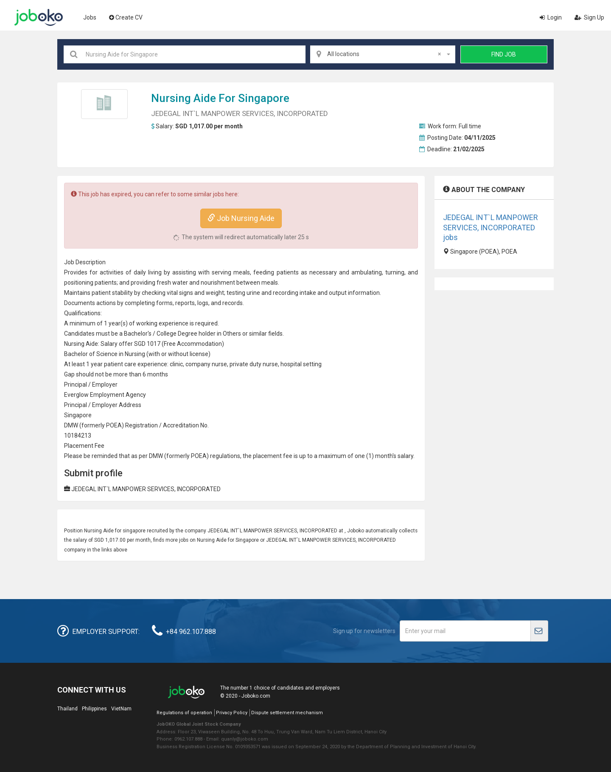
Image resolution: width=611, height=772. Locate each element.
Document (78, 303)
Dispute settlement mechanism (287, 712)
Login (551, 17)
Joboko (38, 17)
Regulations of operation (184, 712)
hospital (291, 364)
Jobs (89, 17)
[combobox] (382, 54)
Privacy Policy (231, 712)
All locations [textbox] (384, 54)
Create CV (126, 17)
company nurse (206, 364)
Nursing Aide (183, 98)
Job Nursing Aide (241, 218)
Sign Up (589, 17)
